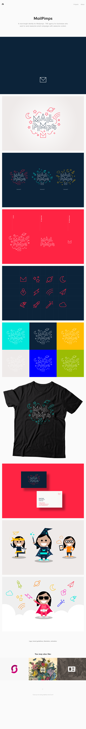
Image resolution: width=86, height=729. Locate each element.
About (82, 4)
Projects (76, 4)
